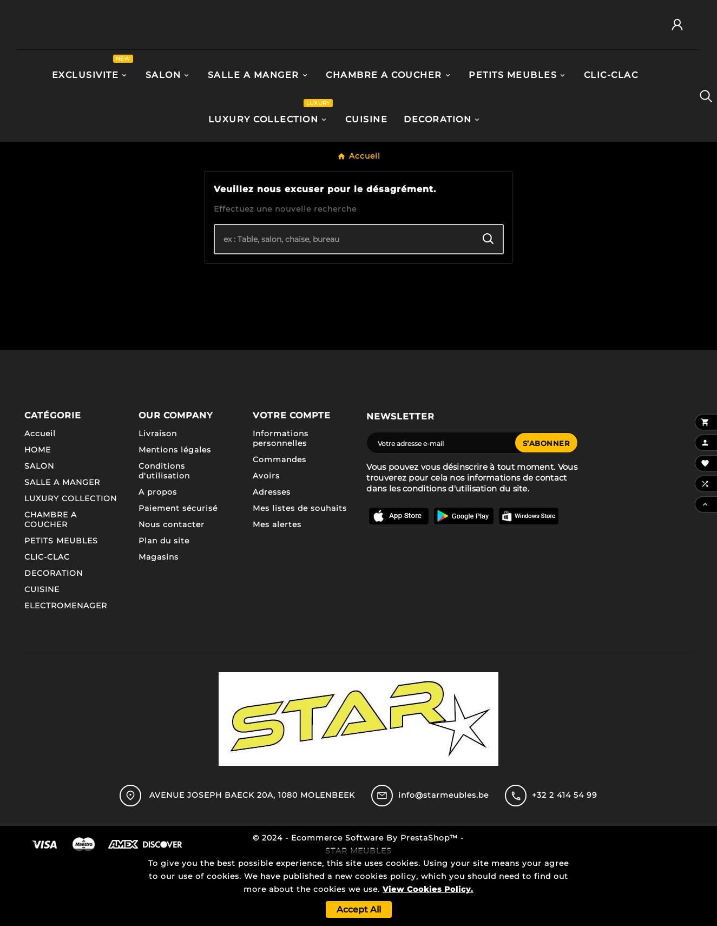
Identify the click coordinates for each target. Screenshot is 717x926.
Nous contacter (172, 588)
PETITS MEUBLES (61, 604)
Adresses (272, 555)
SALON (39, 529)
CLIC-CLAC (47, 620)
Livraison (158, 497)
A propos (158, 555)
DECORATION (53, 636)
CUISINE (42, 653)
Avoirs (266, 539)
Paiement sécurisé (178, 571)
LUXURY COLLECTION (70, 562)
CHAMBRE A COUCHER (50, 583)
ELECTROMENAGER (65, 669)
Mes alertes (277, 588)
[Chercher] (344, 302)
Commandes (279, 523)
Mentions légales (175, 513)
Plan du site (164, 604)
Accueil (40, 497)
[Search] (488, 302)
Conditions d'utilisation (164, 534)
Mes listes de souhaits (300, 571)
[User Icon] (681, 57)
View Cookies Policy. (428, 889)
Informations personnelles (280, 501)
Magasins (159, 620)
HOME (37, 513)
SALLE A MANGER (62, 545)
